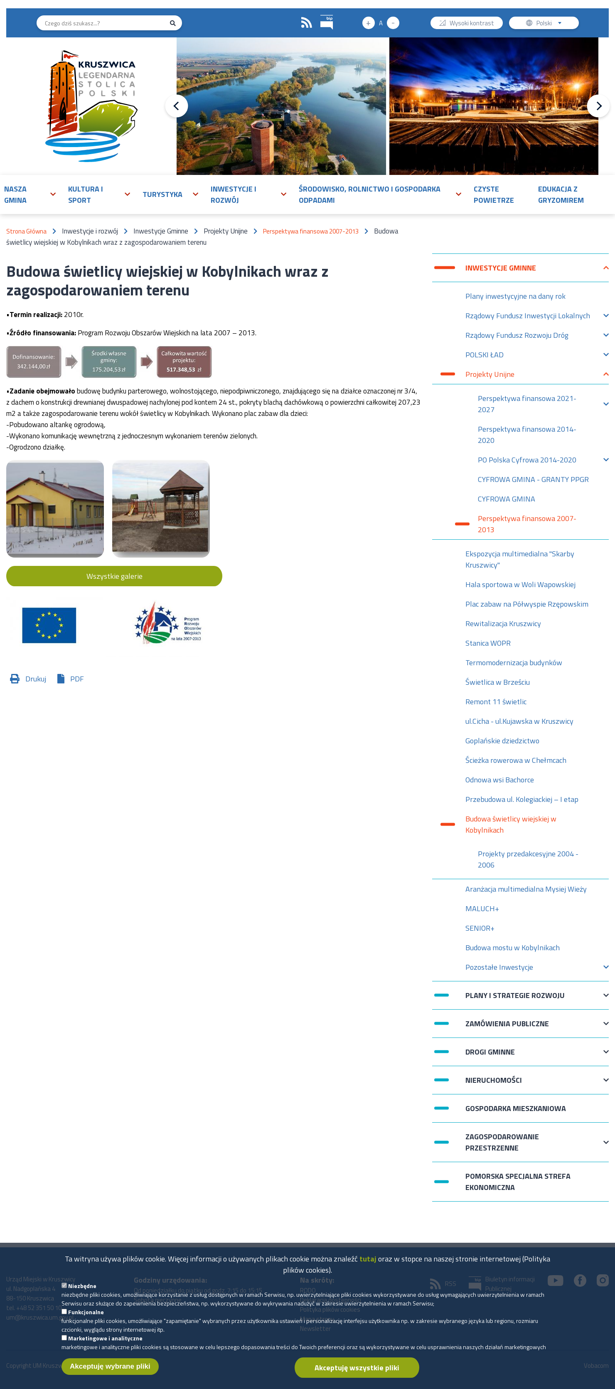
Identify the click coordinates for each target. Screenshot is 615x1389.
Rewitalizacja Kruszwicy (503, 623)
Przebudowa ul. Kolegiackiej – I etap (521, 799)
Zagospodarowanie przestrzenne (502, 1142)
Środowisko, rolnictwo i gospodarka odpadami (369, 194)
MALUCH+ (482, 908)
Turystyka (162, 194)
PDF (77, 678)
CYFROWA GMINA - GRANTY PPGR (533, 479)
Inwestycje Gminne (500, 272)
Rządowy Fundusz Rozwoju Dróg (516, 337)
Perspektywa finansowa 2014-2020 (527, 434)
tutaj (367, 1267)
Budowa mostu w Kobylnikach (512, 947)
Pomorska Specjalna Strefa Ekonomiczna (518, 1181)
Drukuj (35, 678)
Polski (550, 24)
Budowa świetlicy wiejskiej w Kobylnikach (510, 824)
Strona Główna (26, 231)
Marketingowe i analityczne (105, 1346)
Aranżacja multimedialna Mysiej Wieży (526, 889)
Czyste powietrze (494, 194)
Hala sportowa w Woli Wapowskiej (520, 584)
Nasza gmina (15, 194)
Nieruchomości (493, 1084)
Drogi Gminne (490, 1056)
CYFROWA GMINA (506, 498)
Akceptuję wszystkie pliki (357, 1376)
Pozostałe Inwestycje (499, 969)
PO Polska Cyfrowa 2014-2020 (527, 462)
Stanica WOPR (488, 643)
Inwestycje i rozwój (233, 194)
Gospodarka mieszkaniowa (515, 1108)
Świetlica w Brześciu (497, 682)
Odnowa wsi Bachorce (499, 779)
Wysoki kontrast (472, 24)
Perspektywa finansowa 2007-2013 (311, 231)
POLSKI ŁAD (484, 356)
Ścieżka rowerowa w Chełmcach (515, 760)
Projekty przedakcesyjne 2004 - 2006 (528, 859)
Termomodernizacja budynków (513, 662)
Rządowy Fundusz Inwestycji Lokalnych (527, 317)
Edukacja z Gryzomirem (561, 194)
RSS (306, 23)
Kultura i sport (85, 194)
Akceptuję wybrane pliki (110, 1375)
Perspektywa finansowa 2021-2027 (527, 404)
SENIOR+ (479, 928)
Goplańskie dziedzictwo (502, 740)
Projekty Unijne (489, 376)
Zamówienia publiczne (507, 1027)
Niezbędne (82, 1294)
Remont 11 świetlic (495, 701)
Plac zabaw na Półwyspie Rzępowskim (526, 604)
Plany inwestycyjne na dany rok (515, 296)
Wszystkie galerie (114, 576)
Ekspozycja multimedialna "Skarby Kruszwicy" (519, 559)
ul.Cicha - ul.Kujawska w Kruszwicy (519, 721)
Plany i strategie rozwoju (515, 999)
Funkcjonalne (86, 1320)
